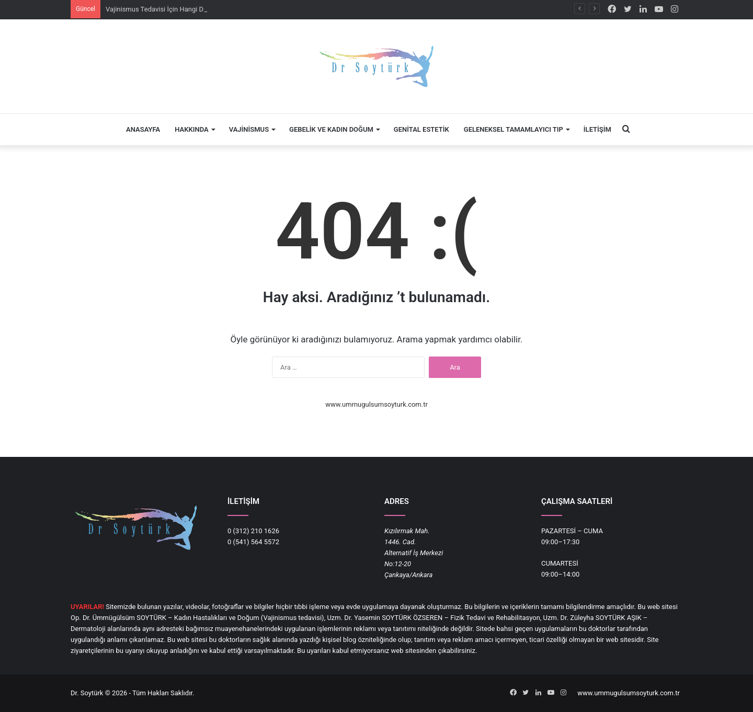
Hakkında (191, 129)
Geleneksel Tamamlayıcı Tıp (513, 129)
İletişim (597, 129)
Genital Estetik (421, 129)
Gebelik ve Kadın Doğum (331, 129)
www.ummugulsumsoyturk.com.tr (376, 404)
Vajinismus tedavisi (292, 618)
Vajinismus (249, 129)
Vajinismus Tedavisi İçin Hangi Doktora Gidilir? (175, 9)
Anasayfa (143, 129)
